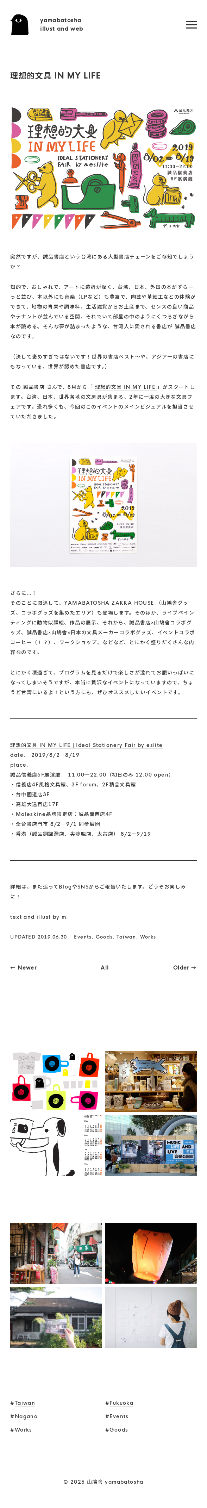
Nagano (26, 1416)
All (105, 968)
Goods (104, 937)
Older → (185, 968)
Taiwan (126, 937)
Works (148, 937)
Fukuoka (121, 1403)
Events (83, 937)
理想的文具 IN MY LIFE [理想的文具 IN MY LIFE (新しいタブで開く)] (126, 387)
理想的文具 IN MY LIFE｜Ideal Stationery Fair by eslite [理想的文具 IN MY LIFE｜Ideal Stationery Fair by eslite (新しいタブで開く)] (86, 745)
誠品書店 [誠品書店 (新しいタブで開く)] (54, 257)
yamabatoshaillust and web (61, 24)
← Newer (23, 968)
